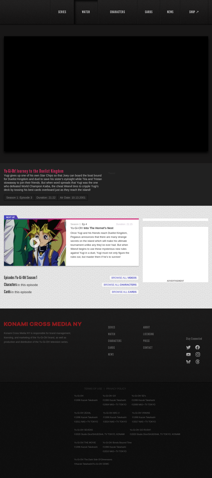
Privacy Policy (116, 388)
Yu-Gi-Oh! (92, 228)
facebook (197, 347)
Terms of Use (93, 388)
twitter (188, 347)
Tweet (111, 173)
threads (198, 361)
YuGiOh (24, 11)
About (146, 327)
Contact (148, 348)
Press (146, 341)
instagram (198, 354)
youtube (188, 354)
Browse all (124, 277)
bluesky (188, 361)
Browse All (124, 292)
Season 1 (32, 277)
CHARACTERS (114, 341)
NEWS (111, 354)
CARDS (111, 348)
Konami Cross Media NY (43, 325)
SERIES (111, 327)
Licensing (148, 334)
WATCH (111, 334)
